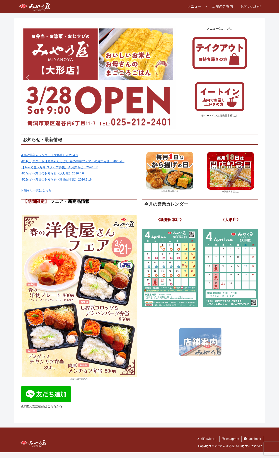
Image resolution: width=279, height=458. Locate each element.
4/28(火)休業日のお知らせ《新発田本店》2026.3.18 (56, 179)
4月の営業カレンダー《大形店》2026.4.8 (49, 155)
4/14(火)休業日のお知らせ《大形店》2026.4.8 (52, 173)
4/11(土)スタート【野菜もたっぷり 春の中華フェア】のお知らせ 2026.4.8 (72, 161)
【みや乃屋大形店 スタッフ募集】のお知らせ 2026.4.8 (59, 167)
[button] (98, 77)
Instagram (230, 439)
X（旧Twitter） (207, 439)
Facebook (252, 439)
